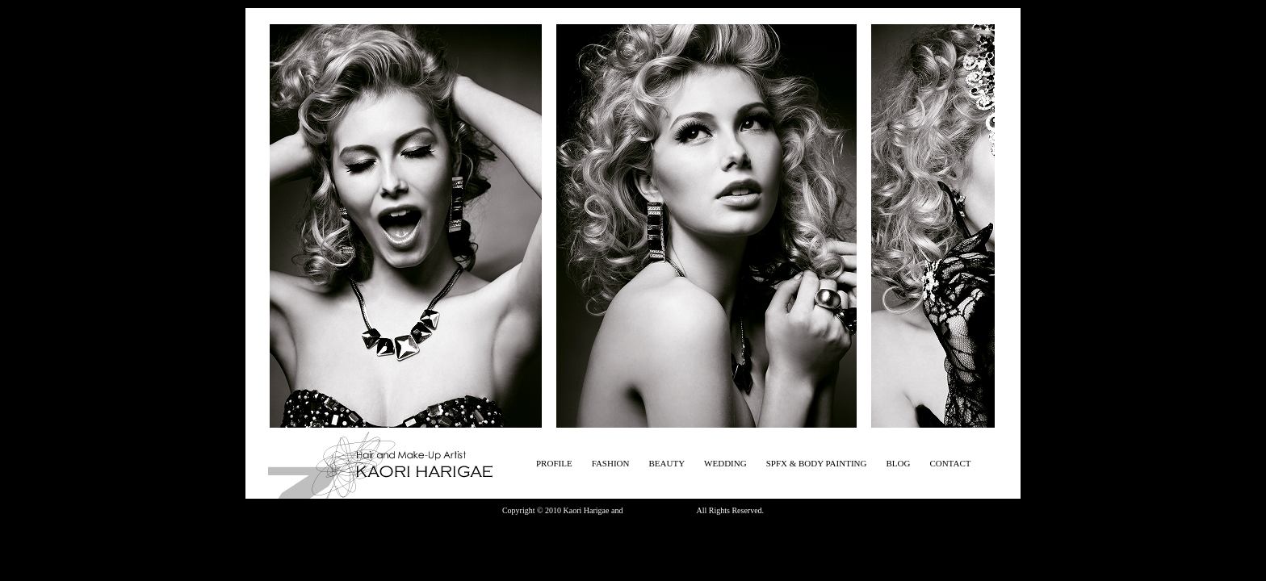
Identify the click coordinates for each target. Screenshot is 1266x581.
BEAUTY (666, 463)
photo (686, 510)
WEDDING (725, 463)
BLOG (898, 463)
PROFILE (554, 463)
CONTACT (949, 463)
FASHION (611, 463)
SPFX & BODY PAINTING (816, 463)
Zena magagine (649, 510)
